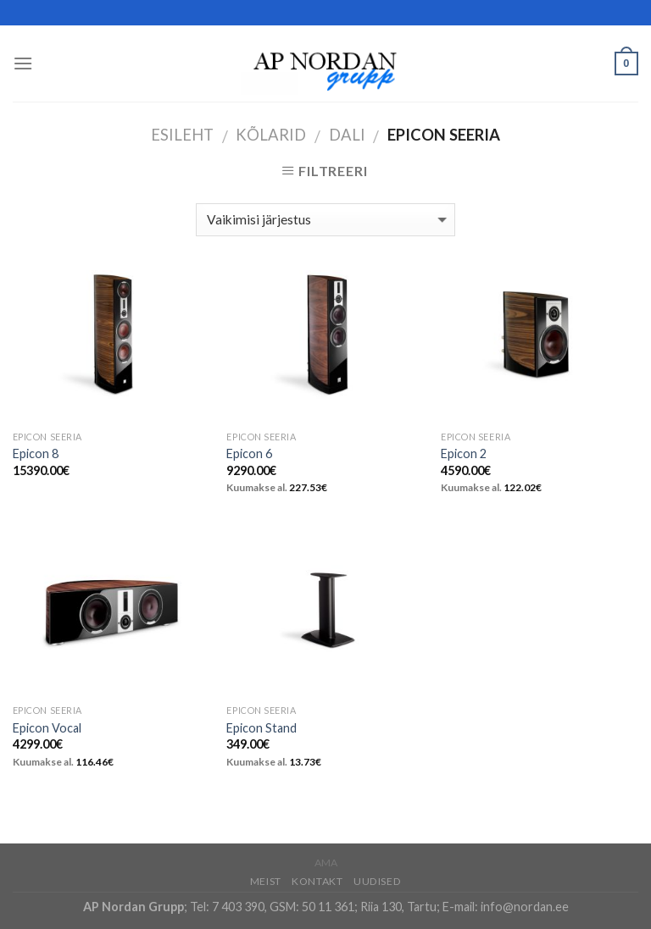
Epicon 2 (464, 453)
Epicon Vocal (47, 728)
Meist (265, 881)
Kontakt (317, 881)
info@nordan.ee (525, 906)
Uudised (377, 881)
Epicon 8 (35, 453)
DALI (347, 134)
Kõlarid (271, 134)
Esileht (182, 134)
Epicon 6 (249, 453)
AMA (325, 862)
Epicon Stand (261, 728)
